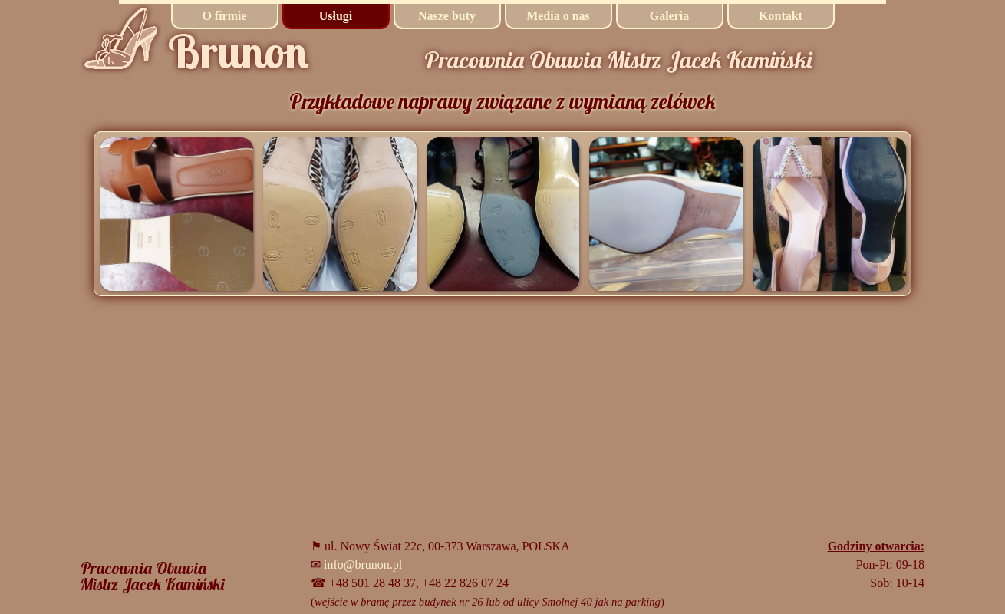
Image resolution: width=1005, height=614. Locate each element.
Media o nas (558, 15)
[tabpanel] (157, 576)
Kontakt (780, 15)
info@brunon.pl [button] (363, 564)
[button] (176, 213)
